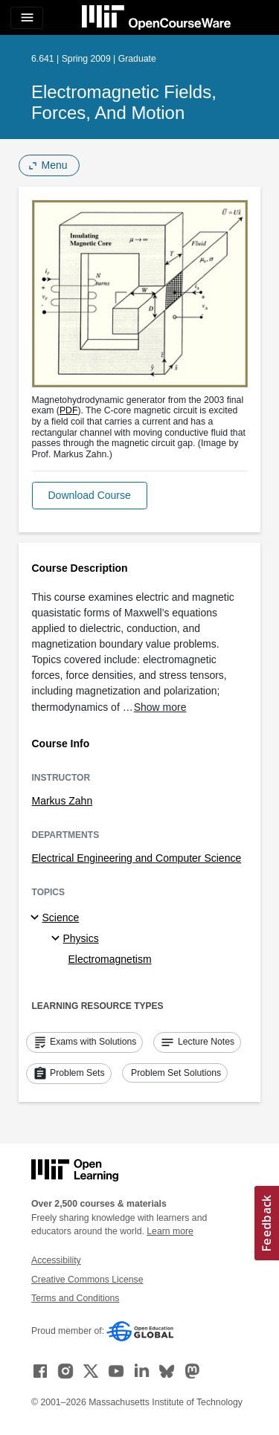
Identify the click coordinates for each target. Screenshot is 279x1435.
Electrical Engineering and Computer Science (137, 858)
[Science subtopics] (37, 918)
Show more (160, 707)
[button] (89, 495)
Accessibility (56, 1260)
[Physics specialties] (58, 939)
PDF (69, 410)
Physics (81, 938)
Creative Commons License (87, 1279)
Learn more (170, 1231)
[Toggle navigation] (26, 18)
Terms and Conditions (75, 1298)
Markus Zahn (62, 801)
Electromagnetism (110, 959)
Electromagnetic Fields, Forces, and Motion (124, 102)
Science (61, 917)
